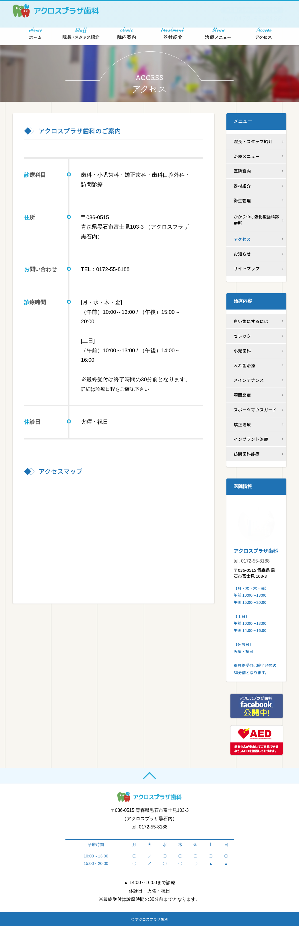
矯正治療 (242, 424)
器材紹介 (242, 186)
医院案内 (242, 171)
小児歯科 (242, 351)
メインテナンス (249, 380)
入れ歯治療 (244, 365)
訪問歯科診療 (247, 454)
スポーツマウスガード (255, 409)
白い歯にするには (251, 321)
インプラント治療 (251, 439)
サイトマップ (247, 268)
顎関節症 (242, 395)
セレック (242, 336)
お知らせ (242, 254)
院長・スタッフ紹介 (253, 141)
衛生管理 (242, 200)
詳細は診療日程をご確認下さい (119, 389)
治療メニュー (247, 156)
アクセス (242, 239)
